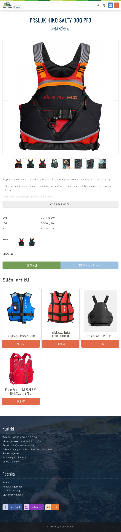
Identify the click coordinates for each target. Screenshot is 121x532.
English (17, 7)
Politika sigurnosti (13, 486)
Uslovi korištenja (12, 490)
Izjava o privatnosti (13, 494)
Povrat (6, 482)
